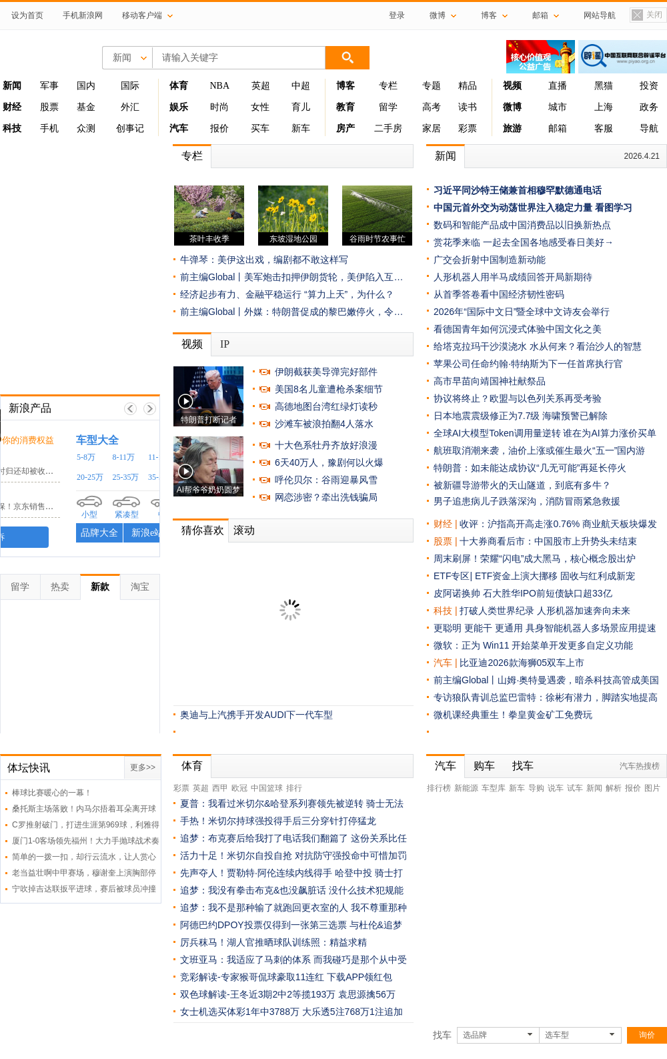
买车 (260, 128)
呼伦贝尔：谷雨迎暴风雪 (326, 479)
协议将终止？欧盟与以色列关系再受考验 (518, 398)
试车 (575, 788)
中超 (300, 86)
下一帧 (149, 408)
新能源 (466, 788)
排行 (294, 788)
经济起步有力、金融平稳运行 (240, 294)
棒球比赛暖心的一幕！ (52, 792)
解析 (614, 788)
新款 (100, 586)
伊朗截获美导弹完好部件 (326, 371)
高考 (431, 107)
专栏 (388, 86)
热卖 (60, 586)
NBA (219, 86)
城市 (557, 107)
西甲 (220, 788)
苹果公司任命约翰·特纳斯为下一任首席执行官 (528, 363)
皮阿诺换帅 (457, 593)
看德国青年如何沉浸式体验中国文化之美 (518, 329)
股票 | (447, 541)
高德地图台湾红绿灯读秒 (326, 406)
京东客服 (27, 493)
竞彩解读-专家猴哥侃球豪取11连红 (252, 977)
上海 (603, 107)
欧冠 (239, 788)
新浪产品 (30, 408)
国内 (86, 86)
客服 (603, 128)
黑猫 (603, 86)
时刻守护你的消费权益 (102, 440)
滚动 (244, 530)
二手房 (388, 128)
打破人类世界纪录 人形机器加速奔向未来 (545, 610)
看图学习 (613, 207)
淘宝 (140, 586)
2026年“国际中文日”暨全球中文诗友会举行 (522, 311)
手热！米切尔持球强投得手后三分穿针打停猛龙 (278, 820)
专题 (431, 86)
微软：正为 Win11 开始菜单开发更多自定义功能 (533, 645)
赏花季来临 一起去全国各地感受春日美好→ (524, 242)
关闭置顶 (646, 15)
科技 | (447, 610)
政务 (649, 107)
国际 (130, 86)
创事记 (130, 128)
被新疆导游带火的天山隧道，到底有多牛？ (522, 485)
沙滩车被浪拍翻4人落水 (324, 423)
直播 (557, 86)
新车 (300, 128)
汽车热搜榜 (640, 766)
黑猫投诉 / (33, 439)
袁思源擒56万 (367, 994)
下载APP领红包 (359, 977)
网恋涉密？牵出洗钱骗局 (326, 497)
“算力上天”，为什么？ (349, 294)
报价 (219, 128)
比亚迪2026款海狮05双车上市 (522, 662)
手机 (49, 128)
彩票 (467, 128)
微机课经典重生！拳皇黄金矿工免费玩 (513, 714)
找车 (523, 765)
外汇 (130, 107)
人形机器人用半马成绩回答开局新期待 (513, 277)
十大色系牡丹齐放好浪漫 (326, 445)
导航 (649, 128)
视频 (192, 344)
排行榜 (439, 788)
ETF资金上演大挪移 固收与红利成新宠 (555, 576)
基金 (86, 107)
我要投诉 (80, 537)
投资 (649, 86)
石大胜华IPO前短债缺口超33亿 (547, 593)
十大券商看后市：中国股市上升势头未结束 (548, 541)
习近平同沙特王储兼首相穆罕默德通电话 (518, 190)
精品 (467, 86)
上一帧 (130, 408)
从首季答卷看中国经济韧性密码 (499, 294)
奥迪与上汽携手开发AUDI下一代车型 (256, 714)
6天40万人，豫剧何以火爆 (329, 462)
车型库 (494, 788)
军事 (49, 86)
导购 (536, 788)
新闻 (445, 155)
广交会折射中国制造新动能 (490, 259)
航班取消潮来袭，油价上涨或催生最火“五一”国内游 (539, 450)
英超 (260, 86)
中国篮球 (267, 788)
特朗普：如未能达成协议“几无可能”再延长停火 (530, 467)
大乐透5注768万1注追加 (352, 1011)
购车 (484, 765)
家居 (431, 128)
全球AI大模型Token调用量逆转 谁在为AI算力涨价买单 (545, 433)
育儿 (300, 107)
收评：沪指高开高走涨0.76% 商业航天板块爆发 (558, 523)
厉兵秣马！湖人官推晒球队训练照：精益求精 (273, 942)
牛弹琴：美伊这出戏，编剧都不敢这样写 (264, 259)
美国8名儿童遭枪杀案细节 (329, 389)
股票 (49, 107)
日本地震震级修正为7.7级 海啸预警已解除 (521, 415)
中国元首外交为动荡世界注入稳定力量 (513, 207)
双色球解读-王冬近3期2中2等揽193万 (258, 994)
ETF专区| (454, 576)
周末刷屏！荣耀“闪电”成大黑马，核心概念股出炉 (535, 558)
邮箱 (557, 128)
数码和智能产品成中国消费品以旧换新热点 (522, 225)
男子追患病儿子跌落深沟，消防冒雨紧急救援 (527, 501)
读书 (467, 107)
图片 (652, 788)
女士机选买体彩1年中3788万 (239, 1011)
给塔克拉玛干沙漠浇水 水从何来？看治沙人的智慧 (538, 346)
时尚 (219, 107)
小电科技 (27, 458)
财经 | (447, 523)
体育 (192, 765)
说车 (556, 788)
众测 (86, 128)
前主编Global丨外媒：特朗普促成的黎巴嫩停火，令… (291, 311)
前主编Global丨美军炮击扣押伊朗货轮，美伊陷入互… (291, 277)
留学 (388, 107)
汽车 (443, 662)
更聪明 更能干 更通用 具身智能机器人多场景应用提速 (545, 628)
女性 (260, 107)
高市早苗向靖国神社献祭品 (490, 381)
